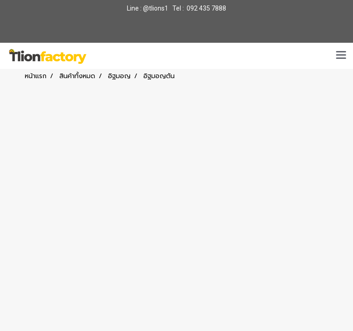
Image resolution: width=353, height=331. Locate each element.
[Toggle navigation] (341, 56)
